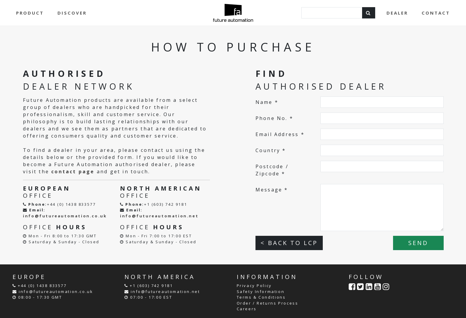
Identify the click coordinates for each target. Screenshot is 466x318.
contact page (72, 171)
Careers (247, 308)
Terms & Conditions (261, 297)
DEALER (397, 13)
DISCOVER (72, 13)
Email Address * (280, 134)
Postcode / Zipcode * (272, 170)
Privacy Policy (254, 285)
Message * (271, 189)
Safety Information (261, 291)
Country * (270, 150)
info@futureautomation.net (159, 216)
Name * (266, 102)
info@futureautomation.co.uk (65, 216)
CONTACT (436, 13)
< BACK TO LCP (289, 243)
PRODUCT (30, 13)
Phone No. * (274, 118)
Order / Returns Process (267, 303)
